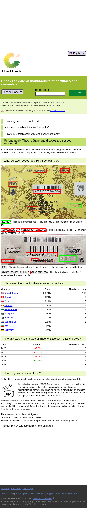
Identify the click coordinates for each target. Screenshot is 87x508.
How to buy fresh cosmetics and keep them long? (32, 134)
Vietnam (8, 305)
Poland (7, 301)
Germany (8, 330)
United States (11, 293)
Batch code (42, 89)
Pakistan (8, 317)
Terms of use (7, 493)
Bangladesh (10, 313)
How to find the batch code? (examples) (27, 127)
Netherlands (10, 322)
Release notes (38, 493)
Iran (6, 326)
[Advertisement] (43, 25)
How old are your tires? (67, 493)
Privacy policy (22, 493)
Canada (8, 297)
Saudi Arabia (10, 309)
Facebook (16, 488)
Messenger (28, 488)
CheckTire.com (57, 110)
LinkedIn (5, 488)
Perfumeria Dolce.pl (42, 498)
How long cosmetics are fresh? (22, 121)
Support (50, 493)
